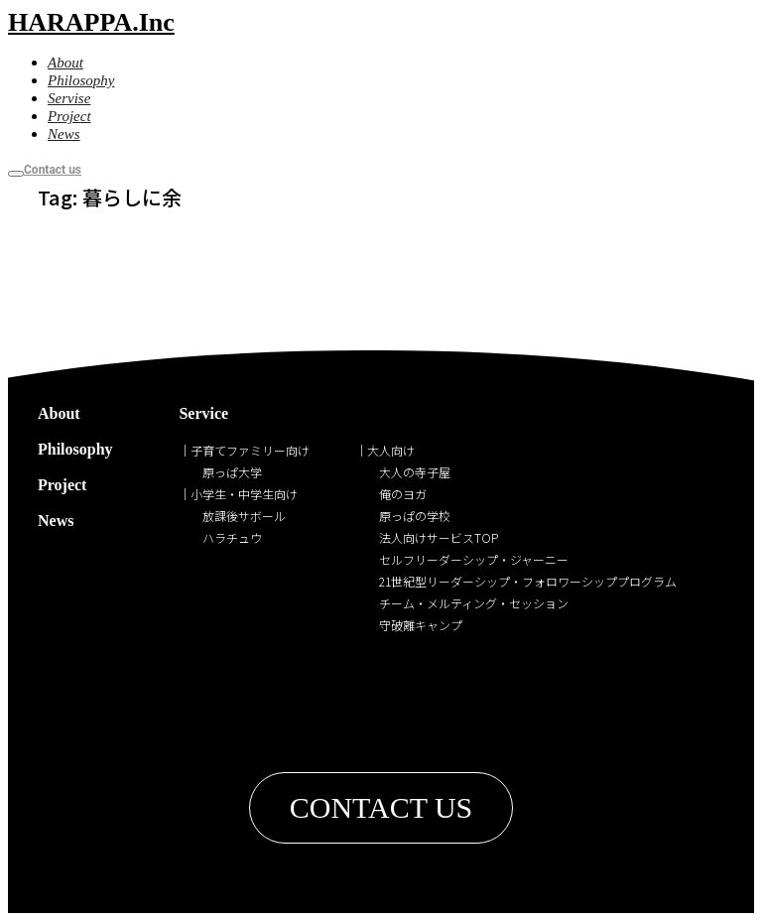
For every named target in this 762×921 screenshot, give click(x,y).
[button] (381, 808)
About (59, 413)
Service (203, 413)
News (55, 520)
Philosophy (75, 449)
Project (62, 484)
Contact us (52, 170)
